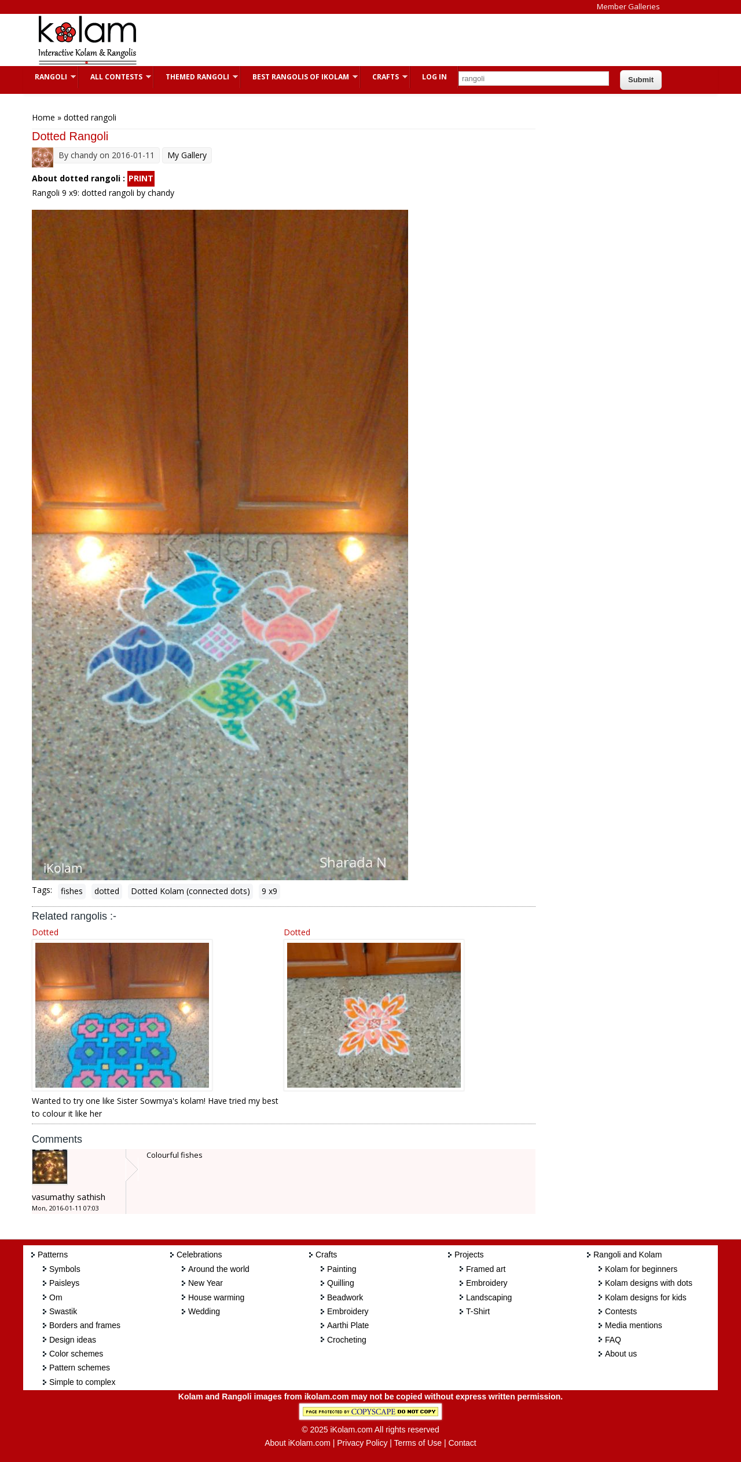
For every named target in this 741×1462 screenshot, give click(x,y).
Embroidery (348, 1311)
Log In (434, 77)
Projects (469, 1254)
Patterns (53, 1254)
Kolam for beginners (641, 1269)
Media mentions (633, 1325)
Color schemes (76, 1353)
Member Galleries (628, 6)
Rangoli (49, 77)
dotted (106, 890)
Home (43, 117)
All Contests (115, 77)
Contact (462, 1443)
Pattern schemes (79, 1367)
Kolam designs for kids (646, 1297)
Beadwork (345, 1297)
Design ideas (72, 1339)
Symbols (64, 1269)
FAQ (613, 1339)
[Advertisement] (361, 40)
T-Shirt (478, 1311)
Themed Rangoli (196, 77)
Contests (621, 1311)
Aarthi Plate (348, 1325)
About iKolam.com (298, 1443)
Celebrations (199, 1254)
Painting (342, 1269)
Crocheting (346, 1339)
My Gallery (187, 155)
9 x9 (269, 890)
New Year (205, 1283)
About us (621, 1353)
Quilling (340, 1283)
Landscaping (489, 1297)
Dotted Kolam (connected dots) (190, 890)
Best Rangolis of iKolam (299, 77)
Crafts (384, 77)
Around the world (219, 1269)
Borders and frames (84, 1325)
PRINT (141, 178)
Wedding (204, 1311)
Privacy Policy (362, 1443)
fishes (72, 890)
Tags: (42, 889)
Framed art (485, 1269)
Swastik (63, 1311)
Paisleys (64, 1283)
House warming (216, 1297)
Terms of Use (418, 1443)
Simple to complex (82, 1382)
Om (56, 1297)
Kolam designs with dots (648, 1283)
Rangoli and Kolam (627, 1254)
